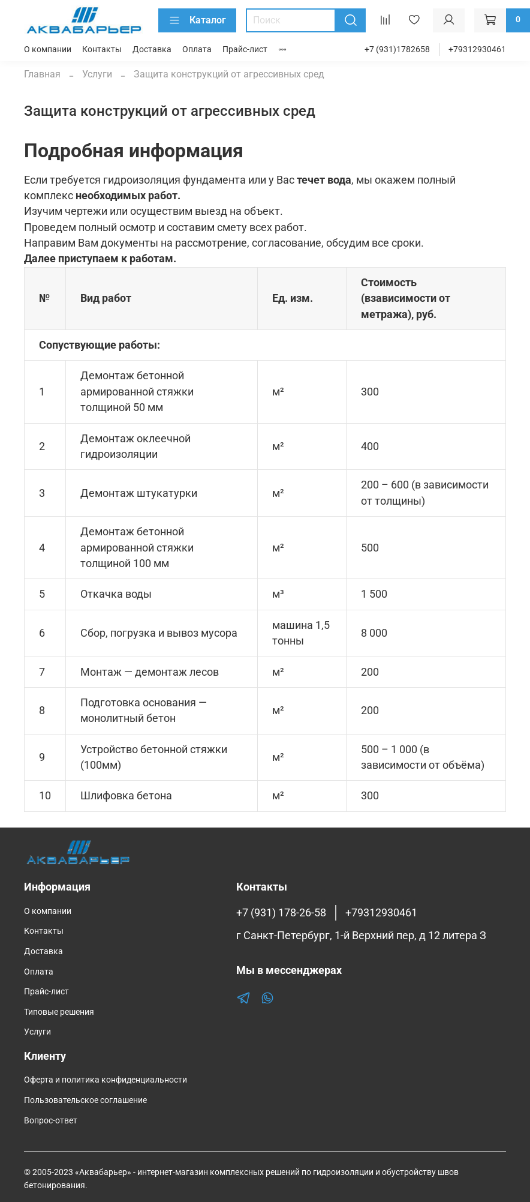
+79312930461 (477, 49)
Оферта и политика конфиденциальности (105, 1080)
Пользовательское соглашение (85, 1100)
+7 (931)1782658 (397, 49)
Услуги (97, 74)
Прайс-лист (244, 49)
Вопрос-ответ (50, 1121)
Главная (42, 74)
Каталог (197, 20)
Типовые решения (59, 1012)
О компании (47, 49)
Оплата (197, 49)
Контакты (102, 49)
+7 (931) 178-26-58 (281, 913)
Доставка (151, 49)
